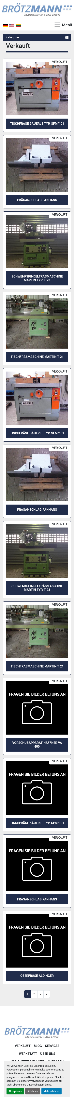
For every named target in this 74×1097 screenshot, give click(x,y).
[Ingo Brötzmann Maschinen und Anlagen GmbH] (37, 1032)
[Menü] (57, 25)
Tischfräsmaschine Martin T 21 (37, 357)
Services (52, 1046)
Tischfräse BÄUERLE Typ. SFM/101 (37, 123)
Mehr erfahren (51, 1091)
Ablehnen (32, 1091)
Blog (38, 1046)
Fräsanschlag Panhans (37, 200)
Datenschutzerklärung (39, 1084)
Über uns (47, 1054)
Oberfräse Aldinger (37, 976)
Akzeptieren (15, 1091)
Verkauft (23, 1046)
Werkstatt (28, 1054)
